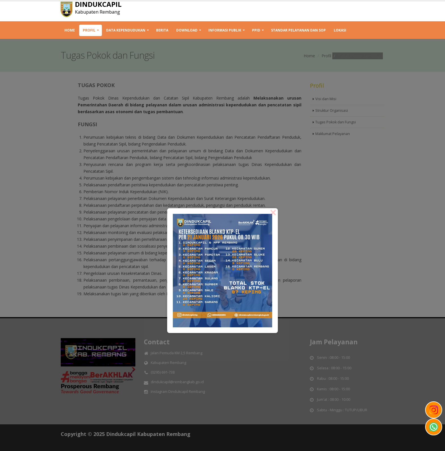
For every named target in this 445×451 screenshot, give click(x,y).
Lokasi (340, 30)
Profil (89, 30)
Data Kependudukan (125, 30)
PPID (256, 30)
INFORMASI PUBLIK (224, 30)
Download (187, 30)
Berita (162, 30)
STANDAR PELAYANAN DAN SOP (298, 30)
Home (69, 30)
